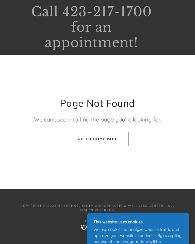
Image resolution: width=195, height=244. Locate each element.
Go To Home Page (98, 139)
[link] (91, 45)
